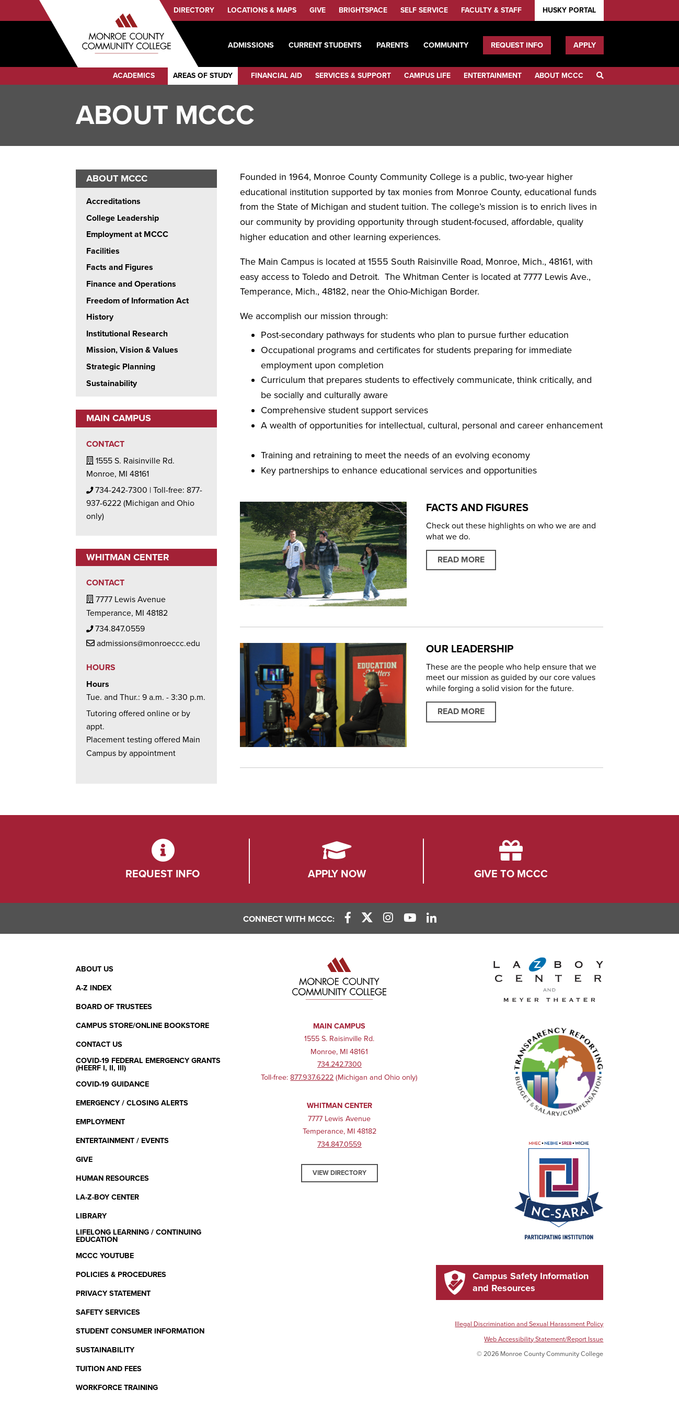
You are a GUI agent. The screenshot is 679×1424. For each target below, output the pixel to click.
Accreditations (113, 201)
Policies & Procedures (121, 1274)
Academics (134, 75)
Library (91, 1216)
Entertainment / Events (122, 1140)
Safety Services (108, 1312)
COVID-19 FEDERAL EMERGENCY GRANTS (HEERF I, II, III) (148, 1064)
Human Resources (112, 1178)
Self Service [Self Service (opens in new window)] (424, 10)
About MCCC (559, 75)
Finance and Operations (131, 284)
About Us (94, 969)
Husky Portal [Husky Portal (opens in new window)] (569, 10)
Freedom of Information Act (137, 301)
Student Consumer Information (140, 1331)
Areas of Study (203, 75)
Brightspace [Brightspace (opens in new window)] (363, 10)
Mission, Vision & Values (132, 350)
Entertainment (493, 75)
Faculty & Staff (491, 10)
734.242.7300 (339, 1064)
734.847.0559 (339, 1144)
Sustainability (111, 383)
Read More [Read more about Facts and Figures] (461, 560)
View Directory (339, 1173)
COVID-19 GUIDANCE (112, 1084)
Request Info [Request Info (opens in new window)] (517, 45)
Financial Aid (276, 75)
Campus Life (427, 75)
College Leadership (122, 218)
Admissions (251, 45)
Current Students (325, 45)
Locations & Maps (261, 10)
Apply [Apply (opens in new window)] (584, 45)
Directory (194, 10)
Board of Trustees (114, 1006)
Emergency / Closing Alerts (132, 1103)
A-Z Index (94, 988)
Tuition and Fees (109, 1368)
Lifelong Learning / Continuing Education (138, 1236)
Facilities (103, 251)
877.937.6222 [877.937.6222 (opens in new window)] (311, 1077)
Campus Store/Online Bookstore (142, 1025)
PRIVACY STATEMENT (113, 1293)
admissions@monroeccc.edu (143, 643)
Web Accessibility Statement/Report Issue (543, 1339)
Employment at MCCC (127, 234)
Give (317, 10)
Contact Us (99, 1044)
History (99, 317)
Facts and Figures (119, 267)
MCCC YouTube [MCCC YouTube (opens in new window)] (105, 1255)
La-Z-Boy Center (107, 1197)
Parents (392, 45)
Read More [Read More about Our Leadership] (461, 711)
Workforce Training (117, 1387)
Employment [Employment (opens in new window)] (100, 1121)
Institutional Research (127, 334)
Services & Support (353, 75)
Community (445, 45)
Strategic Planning (120, 366)
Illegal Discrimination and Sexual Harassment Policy (529, 1324)
